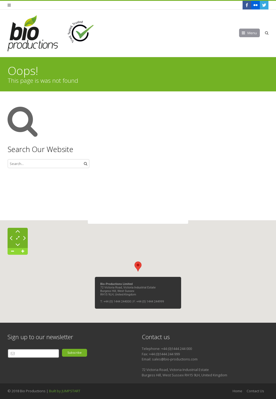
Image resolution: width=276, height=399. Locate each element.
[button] (138, 266)
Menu (252, 32)
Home (237, 390)
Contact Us (255, 390)
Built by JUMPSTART (64, 390)
